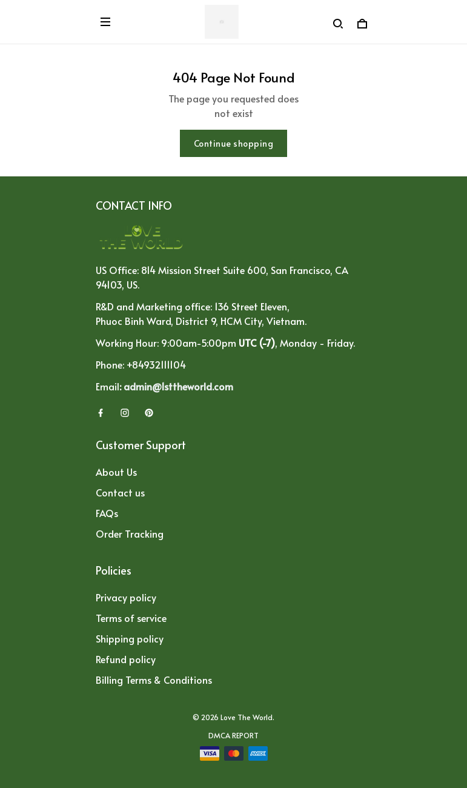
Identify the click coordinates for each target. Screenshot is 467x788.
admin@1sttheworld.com (178, 386)
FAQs (107, 512)
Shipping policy (130, 638)
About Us (116, 471)
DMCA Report (233, 735)
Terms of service (131, 617)
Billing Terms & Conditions (154, 679)
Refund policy (126, 659)
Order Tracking (130, 533)
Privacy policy (126, 597)
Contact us (120, 492)
